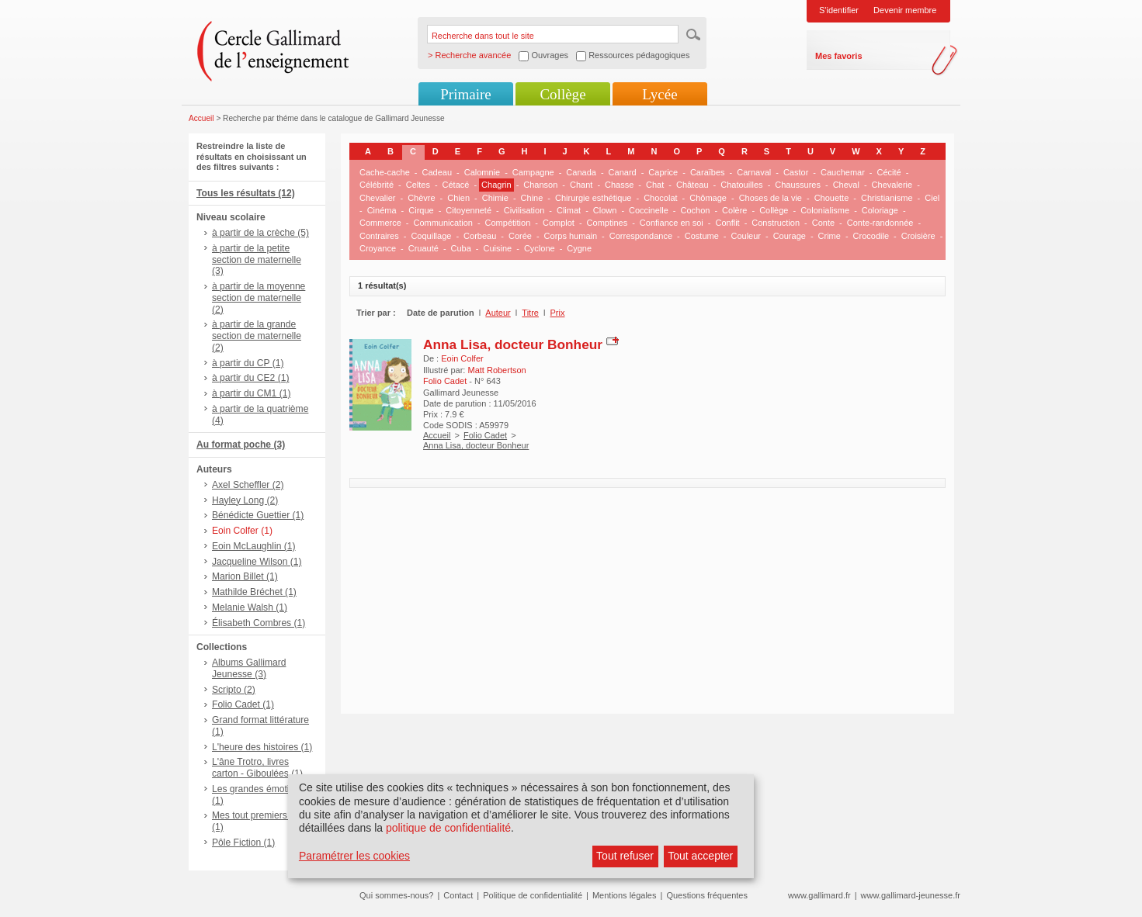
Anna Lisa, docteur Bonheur (512, 344)
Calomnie (482, 172)
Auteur (497, 312)
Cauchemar (843, 172)
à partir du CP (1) (248, 363)
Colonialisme (824, 210)
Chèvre (421, 197)
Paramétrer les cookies (354, 856)
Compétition (508, 222)
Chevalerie (892, 184)
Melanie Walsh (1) (249, 607)
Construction (775, 222)
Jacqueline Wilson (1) (257, 561)
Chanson (540, 184)
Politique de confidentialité (532, 895)
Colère (734, 210)
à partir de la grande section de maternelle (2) (256, 336)
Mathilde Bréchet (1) (254, 592)
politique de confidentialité (448, 828)
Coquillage (431, 235)
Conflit (727, 222)
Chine (532, 197)
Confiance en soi (671, 222)
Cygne (579, 248)
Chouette (831, 197)
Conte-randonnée (880, 222)
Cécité (889, 172)
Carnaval (754, 172)
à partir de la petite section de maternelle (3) (256, 260)
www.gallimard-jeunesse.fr (910, 895)
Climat (569, 210)
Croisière (918, 235)
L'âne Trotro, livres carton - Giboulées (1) (257, 767)
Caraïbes (707, 172)
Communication (442, 222)
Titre (530, 312)
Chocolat (660, 197)
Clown (605, 210)
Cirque (420, 210)
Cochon (695, 210)
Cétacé (456, 184)
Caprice (663, 172)
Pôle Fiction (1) (243, 842)
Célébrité (376, 184)
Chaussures (798, 184)
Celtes (418, 184)
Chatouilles (741, 184)
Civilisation (524, 210)
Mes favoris (839, 56)
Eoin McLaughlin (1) (254, 546)
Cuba (461, 248)
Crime (829, 235)
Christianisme (887, 197)
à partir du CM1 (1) (251, 393)
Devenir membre (904, 10)
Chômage (708, 197)
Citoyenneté (468, 210)
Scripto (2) (233, 689)
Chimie (495, 197)
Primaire (465, 94)
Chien (458, 197)
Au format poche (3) (240, 444)
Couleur (746, 235)
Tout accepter (700, 856)
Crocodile (871, 235)
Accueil (201, 118)
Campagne (533, 172)
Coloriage (880, 210)
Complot (558, 222)
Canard (623, 172)
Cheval (846, 184)
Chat (655, 184)
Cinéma (382, 210)
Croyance (377, 248)
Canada (581, 172)
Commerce (380, 222)
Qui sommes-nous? (396, 895)
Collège (562, 94)
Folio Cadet (485, 435)
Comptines (607, 222)
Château (692, 184)
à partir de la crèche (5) (260, 232)
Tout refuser (625, 856)
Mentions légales (624, 895)
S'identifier (839, 10)
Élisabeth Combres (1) (258, 623)
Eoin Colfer (462, 358)
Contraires (379, 235)
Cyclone (539, 248)
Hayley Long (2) (245, 500)
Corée (520, 235)
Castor (795, 172)
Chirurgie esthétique (593, 197)
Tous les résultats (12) (245, 193)
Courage (789, 235)
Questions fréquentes (707, 895)
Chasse (619, 184)
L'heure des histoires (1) (262, 747)
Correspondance (640, 235)
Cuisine (498, 248)
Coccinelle (648, 210)
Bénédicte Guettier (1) (258, 515)
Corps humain (570, 235)
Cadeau (437, 172)
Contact (458, 895)
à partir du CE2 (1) (250, 377)
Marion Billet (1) (245, 576)
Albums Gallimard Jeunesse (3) (249, 668)
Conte (823, 222)
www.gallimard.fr (819, 895)
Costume (702, 235)
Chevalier (377, 197)
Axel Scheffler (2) (248, 484)
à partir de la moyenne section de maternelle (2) (258, 298)
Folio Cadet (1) (243, 704)
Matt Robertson (496, 370)
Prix (557, 312)
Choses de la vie (770, 197)
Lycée (659, 94)
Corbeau (479, 235)
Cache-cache (384, 172)
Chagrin (496, 184)
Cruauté (423, 248)
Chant (581, 184)
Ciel (932, 197)
